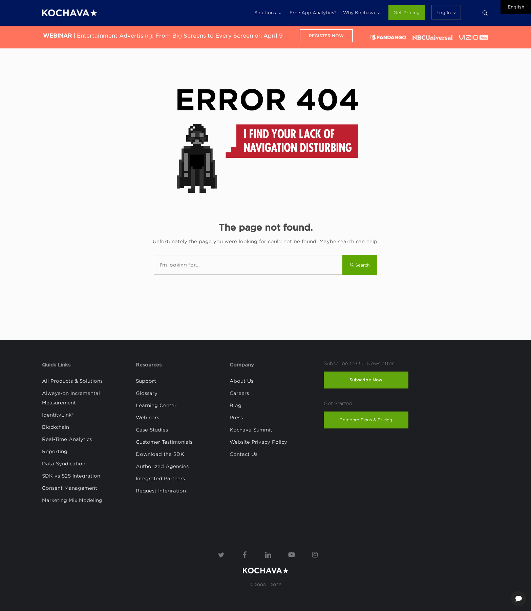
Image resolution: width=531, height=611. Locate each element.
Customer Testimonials (164, 442)
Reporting (54, 451)
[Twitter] (221, 554)
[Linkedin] (268, 554)
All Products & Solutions (72, 381)
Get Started (338, 403)
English (516, 6)
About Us (241, 381)
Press (236, 417)
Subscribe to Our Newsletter (359, 363)
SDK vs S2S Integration (71, 476)
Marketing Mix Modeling (72, 500)
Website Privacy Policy (258, 442)
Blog (235, 405)
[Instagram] (315, 554)
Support (146, 381)
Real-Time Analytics (67, 439)
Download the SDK (160, 454)
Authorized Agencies (162, 466)
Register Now (326, 35)
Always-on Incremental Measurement (71, 398)
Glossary (146, 393)
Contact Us (243, 454)
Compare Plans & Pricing (365, 419)
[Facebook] (245, 554)
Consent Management (69, 488)
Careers (239, 393)
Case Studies (152, 430)
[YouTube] (291, 554)
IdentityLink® (57, 415)
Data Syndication (63, 463)
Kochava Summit (251, 430)
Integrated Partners (160, 478)
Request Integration (161, 490)
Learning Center (156, 405)
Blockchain (55, 427)
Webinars (147, 417)
